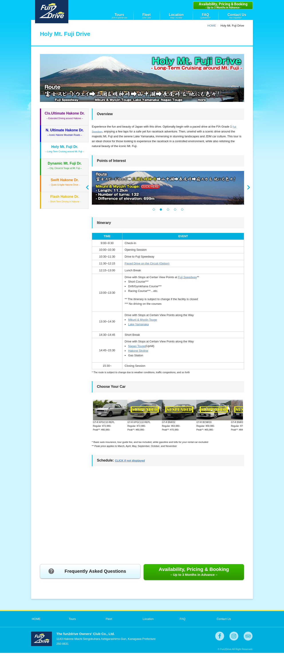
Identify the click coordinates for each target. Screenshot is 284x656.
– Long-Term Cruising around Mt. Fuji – (64, 149)
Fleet (146, 15)
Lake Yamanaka (138, 324)
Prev (87, 187)
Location (176, 15)
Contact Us (237, 15)
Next (248, 187)
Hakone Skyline (138, 350)
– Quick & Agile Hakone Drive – (64, 182)
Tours (119, 15)
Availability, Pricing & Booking (194, 575)
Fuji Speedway (187, 277)
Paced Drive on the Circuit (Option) (147, 263)
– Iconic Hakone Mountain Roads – (65, 132)
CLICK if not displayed (134, 463)
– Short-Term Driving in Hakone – (64, 199)
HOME (211, 25)
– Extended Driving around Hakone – (65, 115)
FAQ (205, 15)
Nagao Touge (136, 346)
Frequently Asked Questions (88, 575)
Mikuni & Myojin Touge (142, 319)
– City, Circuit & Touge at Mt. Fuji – (65, 165)
